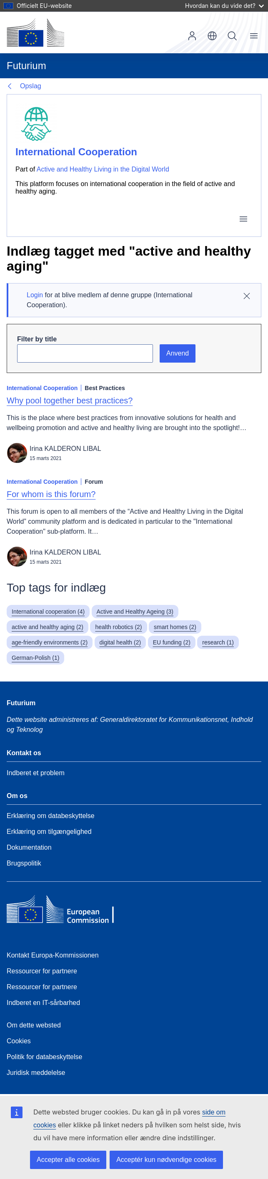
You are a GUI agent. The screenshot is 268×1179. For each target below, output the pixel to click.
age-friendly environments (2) (50, 642)
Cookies (19, 1041)
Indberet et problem (36, 772)
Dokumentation (29, 847)
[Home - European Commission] (67, 911)
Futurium (26, 65)
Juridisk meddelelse (36, 1072)
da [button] (212, 36)
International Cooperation (76, 151)
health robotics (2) (118, 627)
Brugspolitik (24, 863)
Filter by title (37, 339)
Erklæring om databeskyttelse (51, 815)
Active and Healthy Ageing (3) (135, 611)
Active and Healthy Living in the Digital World (103, 169)
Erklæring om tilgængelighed (49, 831)
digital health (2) (120, 642)
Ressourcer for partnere (42, 971)
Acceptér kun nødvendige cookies (166, 1159)
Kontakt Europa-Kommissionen (53, 955)
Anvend (177, 353)
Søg (232, 36)
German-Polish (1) (35, 657)
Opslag (30, 86)
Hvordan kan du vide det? (224, 5)
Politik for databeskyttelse (44, 1056)
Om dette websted (34, 1025)
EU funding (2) (171, 642)
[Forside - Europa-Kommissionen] (35, 32)
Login (35, 294)
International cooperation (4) (48, 611)
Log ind (192, 36)
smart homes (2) (175, 627)
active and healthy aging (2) (47, 627)
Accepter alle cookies (68, 1159)
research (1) (217, 642)
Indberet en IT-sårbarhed (43, 1002)
